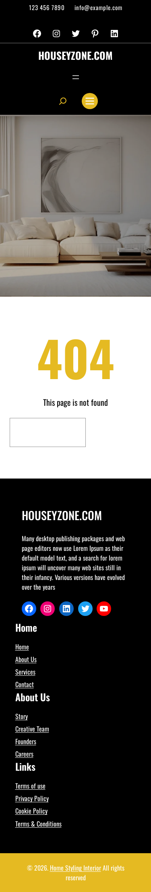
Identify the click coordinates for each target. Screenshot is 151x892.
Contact (24, 684)
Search (115, 432)
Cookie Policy (31, 811)
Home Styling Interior (75, 868)
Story (21, 716)
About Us (26, 659)
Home (22, 647)
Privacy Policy (32, 798)
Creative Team (32, 729)
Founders (25, 741)
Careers (24, 754)
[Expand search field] (63, 101)
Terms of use (30, 786)
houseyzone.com (75, 55)
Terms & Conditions (38, 824)
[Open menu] (76, 77)
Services (25, 672)
